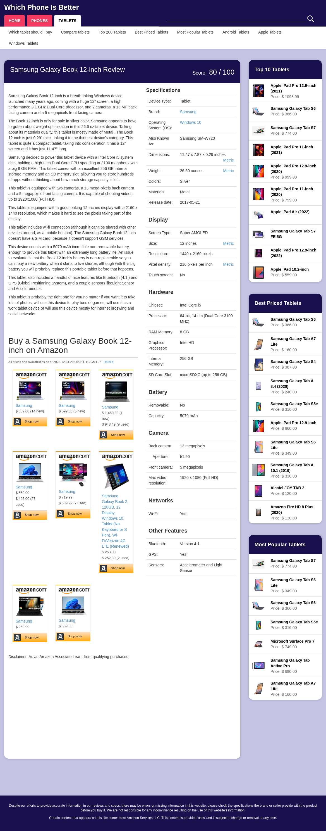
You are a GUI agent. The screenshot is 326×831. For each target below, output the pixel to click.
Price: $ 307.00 (293, 364)
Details (108, 362)
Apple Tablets (270, 32)
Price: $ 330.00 (291, 470)
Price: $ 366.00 (293, 111)
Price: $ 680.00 (290, 666)
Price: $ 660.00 (293, 426)
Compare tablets (75, 32)
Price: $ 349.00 (293, 447)
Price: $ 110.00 (291, 512)
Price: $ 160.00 (293, 344)
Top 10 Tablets (272, 69)
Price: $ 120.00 (287, 491)
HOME (14, 20)
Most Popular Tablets (195, 32)
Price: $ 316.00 (294, 407)
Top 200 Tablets (112, 32)
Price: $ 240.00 (291, 386)
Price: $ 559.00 (289, 272)
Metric (228, 160)
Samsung (24, 405)
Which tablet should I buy (30, 32)
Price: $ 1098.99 (293, 91)
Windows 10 (190, 122)
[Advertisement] (73, 715)
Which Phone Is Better (41, 7)
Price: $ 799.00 (291, 194)
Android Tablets (235, 32)
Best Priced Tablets (151, 32)
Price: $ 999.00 (293, 171)
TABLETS (67, 20)
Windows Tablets (23, 43)
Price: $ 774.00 (293, 130)
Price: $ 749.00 (292, 644)
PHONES (39, 20)
